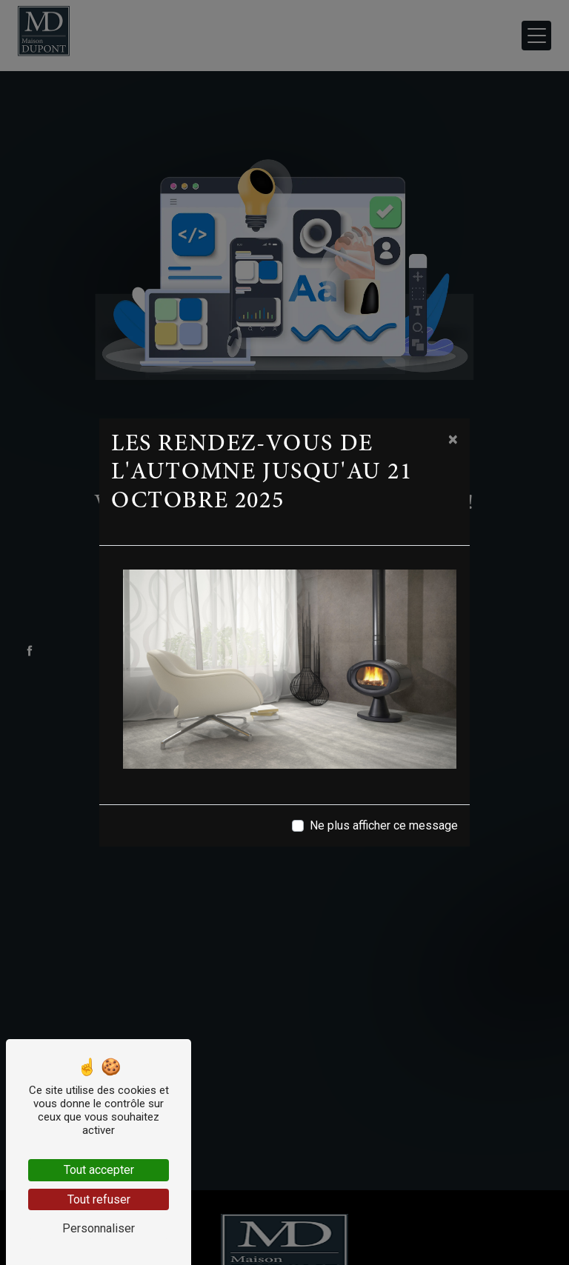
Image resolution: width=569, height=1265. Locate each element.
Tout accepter (99, 1170)
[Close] (453, 439)
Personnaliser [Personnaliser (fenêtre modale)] (98, 1228)
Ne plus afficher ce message (384, 825)
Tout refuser (98, 1199)
